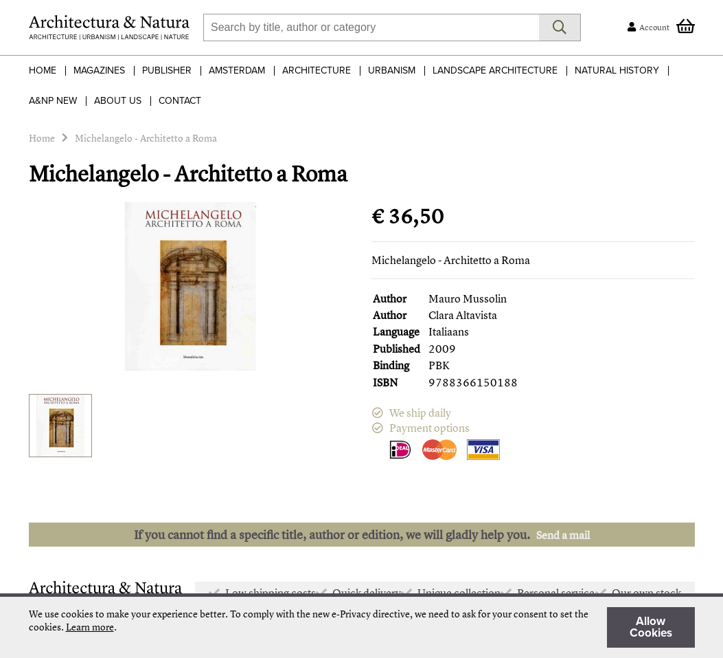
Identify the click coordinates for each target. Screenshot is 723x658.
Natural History (617, 70)
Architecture (316, 70)
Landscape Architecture (495, 70)
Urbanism (391, 70)
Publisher (167, 70)
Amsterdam (237, 70)
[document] (362, 627)
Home (42, 70)
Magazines (99, 70)
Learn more (90, 626)
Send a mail (563, 534)
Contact (180, 101)
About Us (117, 101)
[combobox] (371, 27)
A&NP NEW (53, 101)
